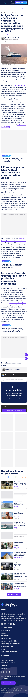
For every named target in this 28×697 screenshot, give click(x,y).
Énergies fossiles (11, 35)
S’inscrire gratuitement (8, 683)
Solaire (16, 567)
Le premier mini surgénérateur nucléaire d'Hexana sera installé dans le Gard (19, 503)
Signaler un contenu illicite (9, 651)
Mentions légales (6, 638)
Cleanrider (4, 665)
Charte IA (4, 649)
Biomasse (8, 12)
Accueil (3, 12)
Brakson (13, 692)
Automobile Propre (7, 660)
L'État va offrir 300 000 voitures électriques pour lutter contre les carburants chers (20, 585)
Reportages (24, 476)
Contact (3, 633)
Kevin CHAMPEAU (13, 38)
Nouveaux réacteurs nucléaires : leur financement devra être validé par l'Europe (20, 574)
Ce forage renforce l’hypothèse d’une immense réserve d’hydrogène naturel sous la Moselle (19, 513)
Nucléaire (16, 486)
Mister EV (4, 668)
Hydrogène (17, 517)
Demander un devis (21, 2)
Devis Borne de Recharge (8, 663)
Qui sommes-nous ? (7, 627)
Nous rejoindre (5, 630)
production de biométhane (17, 303)
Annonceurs (5, 635)
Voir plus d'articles (14, 594)
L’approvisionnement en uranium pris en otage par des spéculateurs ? (20, 483)
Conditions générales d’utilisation (11, 643)
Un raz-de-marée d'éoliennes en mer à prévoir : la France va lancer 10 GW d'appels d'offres (20, 524)
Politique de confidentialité (9, 641)
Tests (17, 476)
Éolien (15, 527)
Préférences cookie (7, 646)
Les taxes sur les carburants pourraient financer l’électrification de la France (20, 544)
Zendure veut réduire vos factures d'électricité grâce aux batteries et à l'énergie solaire (20, 564)
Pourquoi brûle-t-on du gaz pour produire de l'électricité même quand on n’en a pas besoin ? (20, 554)
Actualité (12, 476)
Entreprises (5, 476)
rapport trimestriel (19, 85)
